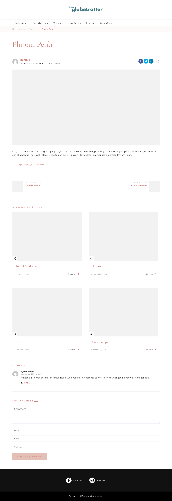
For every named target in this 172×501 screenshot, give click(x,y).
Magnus (25, 60)
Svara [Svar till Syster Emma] (27, 383)
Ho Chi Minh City (26, 266)
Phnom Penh (38, 165)
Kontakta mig (74, 23)
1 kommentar (54, 63)
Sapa (18, 342)
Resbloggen (21, 23)
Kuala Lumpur (100, 342)
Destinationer (106, 23)
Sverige (90, 23)
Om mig (57, 23)
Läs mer (73, 274)
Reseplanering (40, 23)
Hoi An (96, 266)
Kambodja (28, 165)
